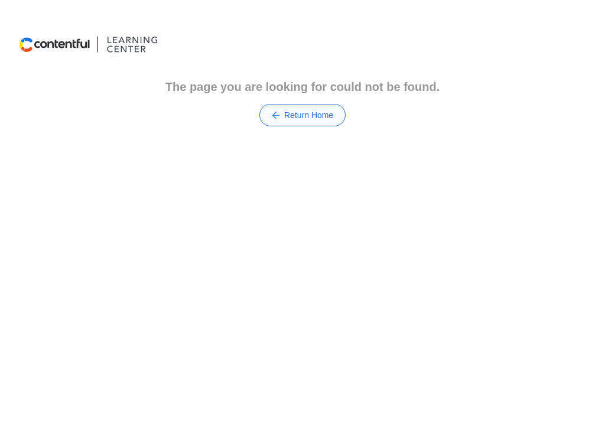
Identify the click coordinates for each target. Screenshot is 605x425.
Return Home (303, 115)
